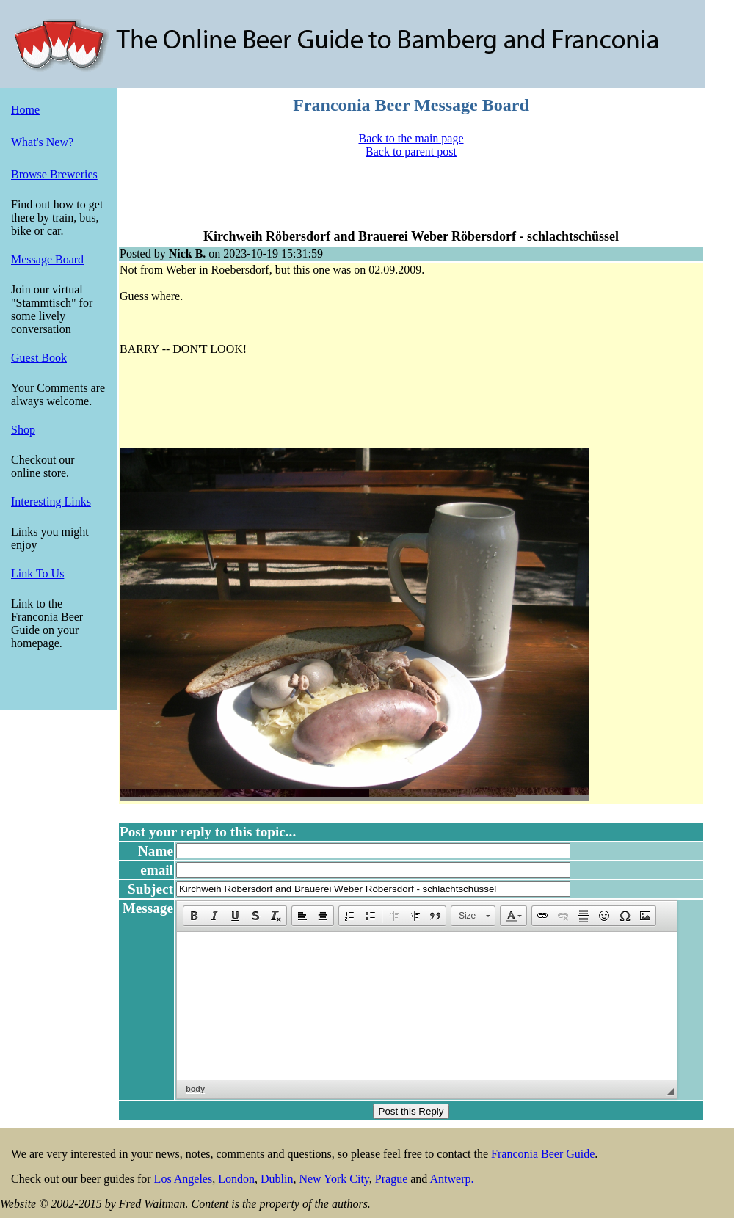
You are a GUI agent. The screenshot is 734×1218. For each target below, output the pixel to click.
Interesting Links (51, 501)
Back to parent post (411, 151)
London (236, 1179)
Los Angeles (183, 1179)
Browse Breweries (54, 174)
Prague (391, 1179)
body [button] (195, 1088)
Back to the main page (410, 138)
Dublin (277, 1179)
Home (25, 109)
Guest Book (39, 357)
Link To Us (37, 573)
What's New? (42, 142)
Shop (23, 429)
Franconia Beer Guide (543, 1154)
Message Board (47, 259)
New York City (333, 1179)
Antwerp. (451, 1179)
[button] (194, 915)
